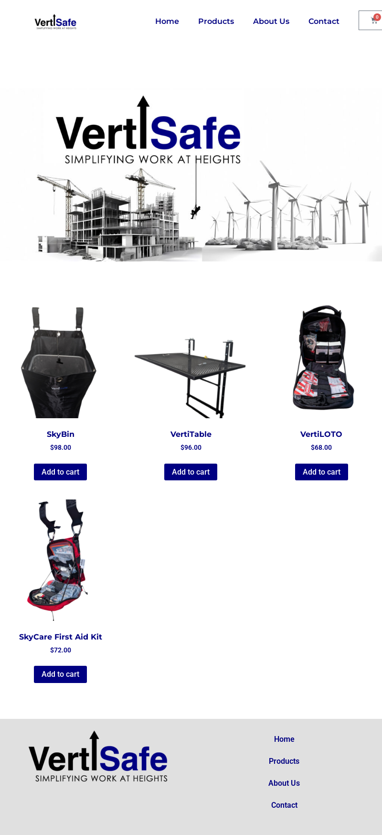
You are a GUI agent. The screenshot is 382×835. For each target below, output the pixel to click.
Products (216, 21)
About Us (271, 21)
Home (167, 21)
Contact (324, 21)
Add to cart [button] (60, 472)
